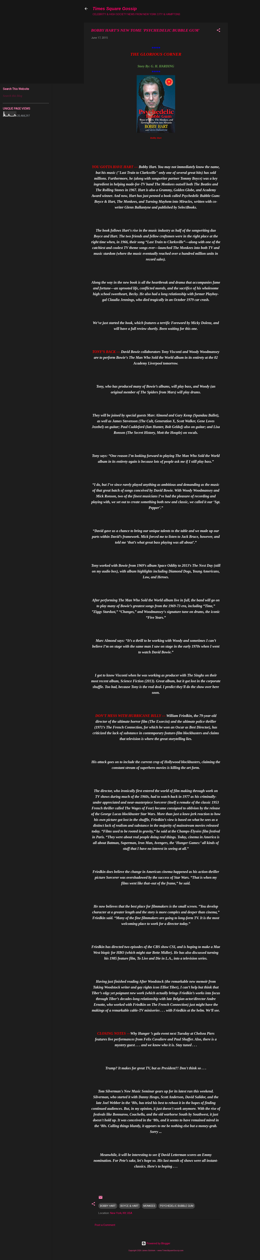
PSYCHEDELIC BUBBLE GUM (176, 1205)
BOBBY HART (108, 1205)
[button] (218, 31)
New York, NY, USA (121, 1213)
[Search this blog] (26, 96)
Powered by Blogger (156, 1243)
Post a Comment (105, 1225)
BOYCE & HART (129, 1205)
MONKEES (149, 1205)
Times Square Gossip (115, 8)
